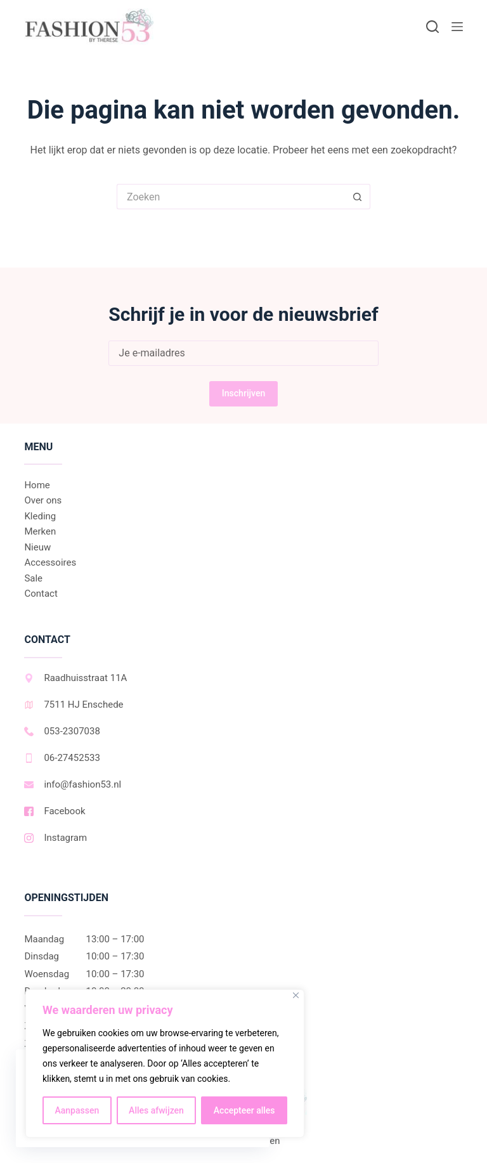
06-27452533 (62, 757)
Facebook (54, 811)
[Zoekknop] (357, 196)
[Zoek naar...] (231, 196)
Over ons (43, 500)
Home (36, 485)
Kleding (40, 516)
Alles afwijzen (156, 1110)
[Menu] (457, 26)
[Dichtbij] (296, 995)
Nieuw (37, 547)
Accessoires (50, 562)
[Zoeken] (432, 26)
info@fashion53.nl (72, 784)
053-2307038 (62, 731)
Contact (40, 593)
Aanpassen (77, 1110)
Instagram (55, 837)
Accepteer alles (244, 1110)
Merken (40, 531)
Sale (33, 578)
